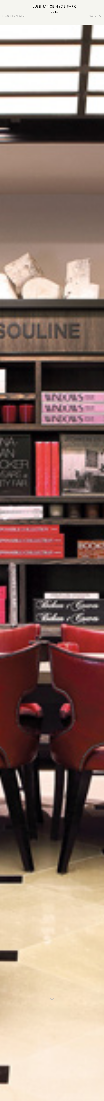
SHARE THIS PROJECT (14, 16)
